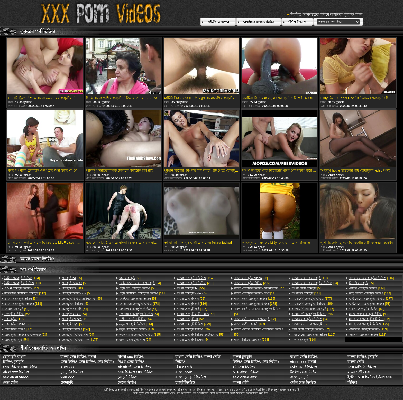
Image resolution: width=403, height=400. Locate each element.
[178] (139, 304)
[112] (25, 293)
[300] (73, 288)
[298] (195, 283)
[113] (23, 283)
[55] (17, 324)
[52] (17, 314)
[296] (76, 329)
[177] (80, 339)
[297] (252, 283)
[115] (14, 319)
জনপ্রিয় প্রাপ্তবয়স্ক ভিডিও (258, 22)
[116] (192, 304)
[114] (22, 278)
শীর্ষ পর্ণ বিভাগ (297, 22)
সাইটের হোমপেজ (218, 22)
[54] (21, 298)
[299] (194, 324)
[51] (258, 311)
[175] (369, 324)
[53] (16, 309)
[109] (250, 324)
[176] (18, 329)
